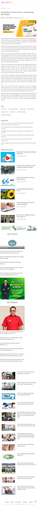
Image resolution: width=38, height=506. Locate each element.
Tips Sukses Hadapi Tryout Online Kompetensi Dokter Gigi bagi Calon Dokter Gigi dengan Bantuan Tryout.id (17, 123)
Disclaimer (25, 502)
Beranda (6, 502)
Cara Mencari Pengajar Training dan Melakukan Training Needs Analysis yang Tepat (17, 135)
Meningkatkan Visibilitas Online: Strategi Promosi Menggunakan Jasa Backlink (17, 131)
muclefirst (4, 108)
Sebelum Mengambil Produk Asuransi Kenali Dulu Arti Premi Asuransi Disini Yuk (18, 143)
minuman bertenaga (6, 114)
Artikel (11, 502)
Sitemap (31, 502)
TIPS (9, 8)
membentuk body (21, 111)
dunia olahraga (30, 108)
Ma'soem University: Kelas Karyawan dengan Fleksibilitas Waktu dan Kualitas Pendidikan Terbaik (26, 488)
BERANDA (3, 8)
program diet (5, 111)
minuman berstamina (13, 108)
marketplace (12, 111)
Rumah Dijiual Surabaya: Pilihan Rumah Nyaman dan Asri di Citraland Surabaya (17, 127)
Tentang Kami (18, 502)
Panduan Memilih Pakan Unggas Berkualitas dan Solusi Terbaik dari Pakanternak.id (16, 139)
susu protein (22, 108)
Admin (21, 17)
